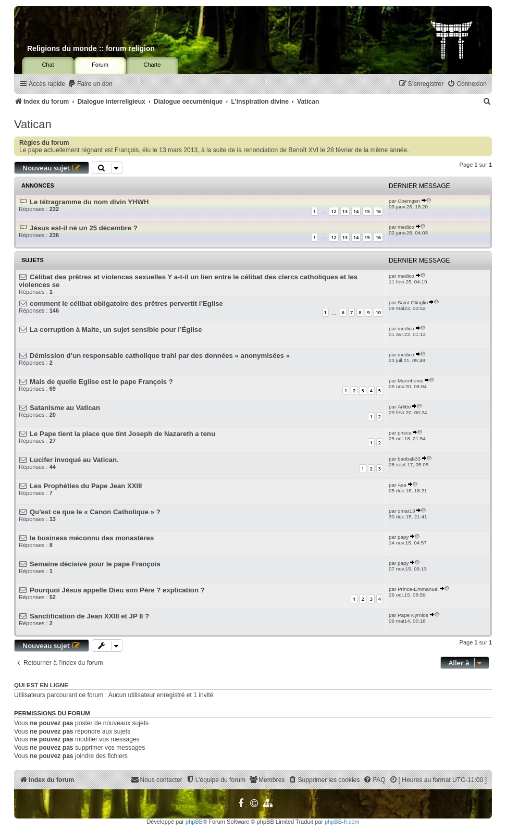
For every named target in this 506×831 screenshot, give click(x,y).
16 (378, 211)
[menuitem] (90, 84)
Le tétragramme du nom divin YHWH (89, 202)
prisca (404, 433)
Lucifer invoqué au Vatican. (74, 460)
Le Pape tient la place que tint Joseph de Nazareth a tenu (122, 434)
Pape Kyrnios (413, 615)
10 (378, 312)
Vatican (33, 124)
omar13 (406, 511)
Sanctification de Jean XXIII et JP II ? (89, 616)
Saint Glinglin (413, 302)
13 (345, 211)
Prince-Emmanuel (418, 589)
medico (406, 227)
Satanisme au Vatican (65, 408)
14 (356, 211)
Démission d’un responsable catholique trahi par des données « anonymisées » (160, 355)
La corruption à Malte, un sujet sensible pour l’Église (116, 329)
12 (333, 211)
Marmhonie (410, 380)
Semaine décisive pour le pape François (95, 564)
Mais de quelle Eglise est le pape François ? (101, 382)
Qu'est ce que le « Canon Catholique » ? (95, 512)
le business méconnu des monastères (92, 538)
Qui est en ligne (41, 685)
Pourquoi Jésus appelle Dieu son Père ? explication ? (117, 590)
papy (403, 537)
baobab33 (409, 459)
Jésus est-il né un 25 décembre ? (84, 228)
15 (366, 211)
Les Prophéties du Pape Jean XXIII (86, 486)
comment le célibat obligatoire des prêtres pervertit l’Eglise (126, 303)
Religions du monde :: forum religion (91, 48)
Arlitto (404, 407)
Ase (402, 485)
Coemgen (409, 201)
